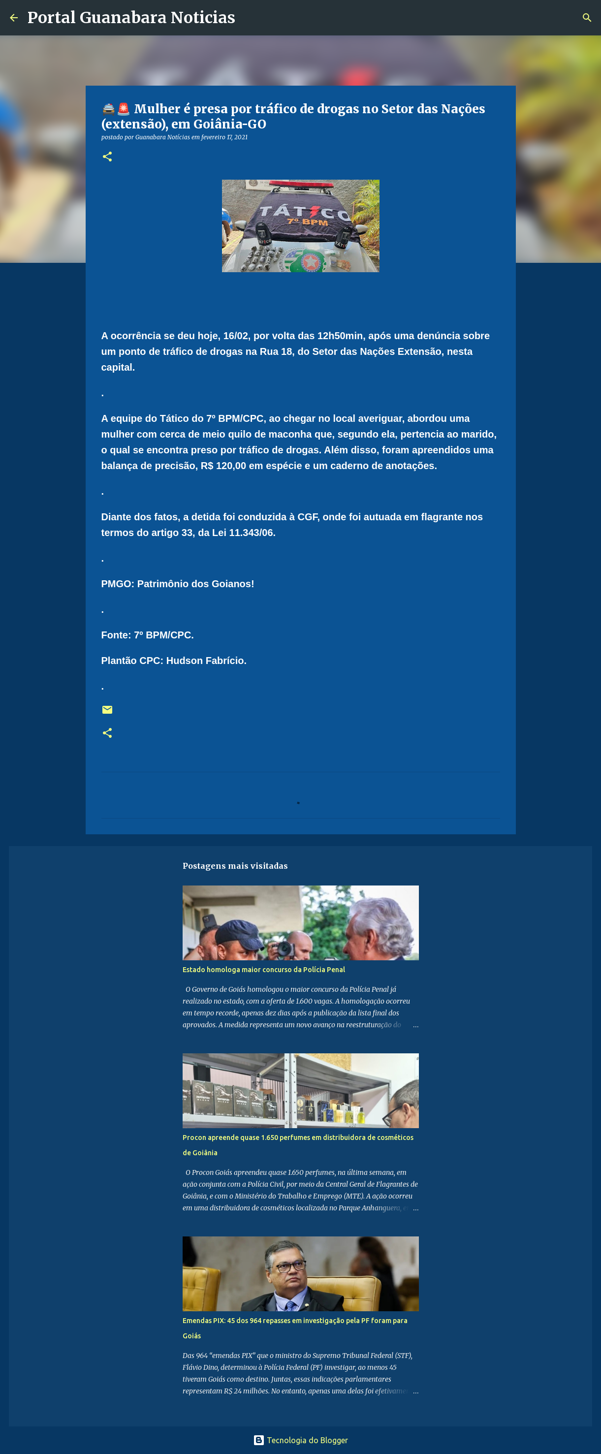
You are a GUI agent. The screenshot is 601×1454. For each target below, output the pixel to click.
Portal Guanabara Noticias (131, 18)
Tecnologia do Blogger (300, 1440)
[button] (107, 157)
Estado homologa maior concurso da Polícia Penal (264, 970)
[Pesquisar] (249, 18)
